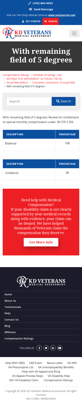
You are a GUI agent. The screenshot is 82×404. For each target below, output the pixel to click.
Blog (7, 326)
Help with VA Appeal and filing (41, 371)
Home (8, 294)
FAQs (7, 313)
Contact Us (11, 319)
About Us (10, 300)
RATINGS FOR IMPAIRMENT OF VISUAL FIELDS (34, 78)
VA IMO (72, 363)
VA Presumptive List (21, 367)
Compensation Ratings (16, 75)
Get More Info (41, 242)
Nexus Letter (55, 363)
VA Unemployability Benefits (56, 367)
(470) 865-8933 (42, 3)
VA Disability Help (59, 376)
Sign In (50, 21)
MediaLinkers (48, 398)
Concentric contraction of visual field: (53, 82)
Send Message (43, 9)
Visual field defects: (17, 82)
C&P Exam (35, 363)
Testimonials (12, 307)
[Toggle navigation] (74, 33)
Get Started (31, 21)
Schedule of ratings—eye (47, 75)
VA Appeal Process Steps (27, 376)
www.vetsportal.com (61, 15)
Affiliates (10, 332)
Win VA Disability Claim (23, 380)
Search (63, 101)
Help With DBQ (15, 363)
